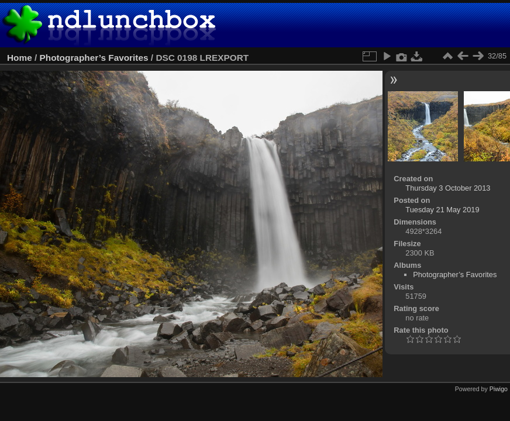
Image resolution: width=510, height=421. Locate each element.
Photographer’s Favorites (94, 58)
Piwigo (499, 388)
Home (19, 58)
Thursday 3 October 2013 (447, 188)
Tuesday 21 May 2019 (442, 209)
